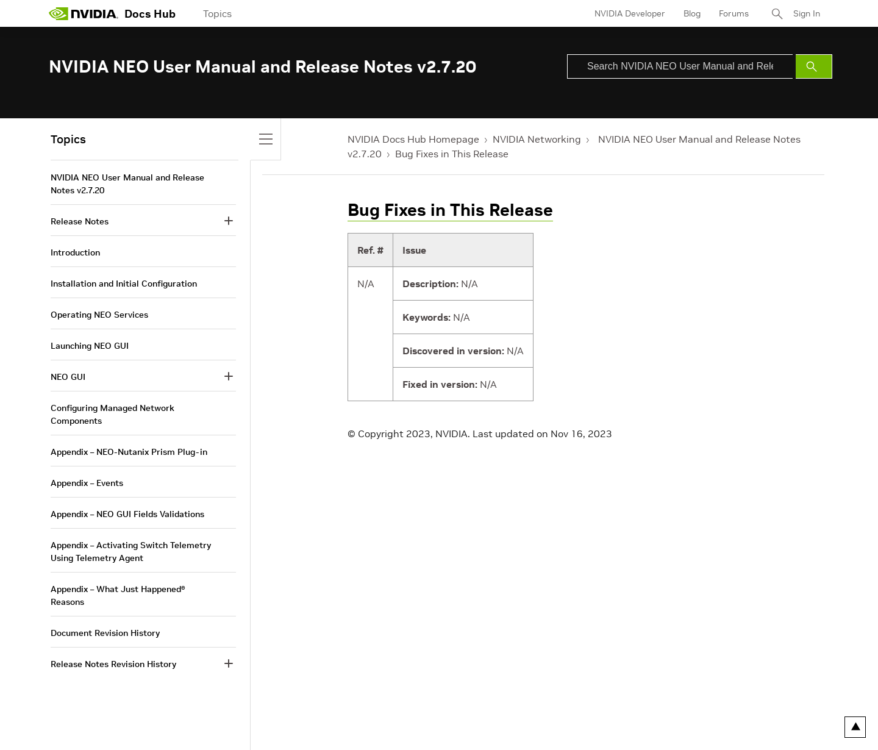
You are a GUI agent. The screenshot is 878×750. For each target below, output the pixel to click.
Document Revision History (105, 632)
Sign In (806, 13)
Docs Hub (150, 14)
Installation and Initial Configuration (124, 283)
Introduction (75, 252)
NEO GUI (68, 376)
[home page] (83, 13)
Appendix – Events (87, 482)
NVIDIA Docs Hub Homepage (413, 139)
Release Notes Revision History (113, 664)
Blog (692, 13)
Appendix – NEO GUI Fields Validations (127, 514)
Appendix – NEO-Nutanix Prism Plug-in (129, 451)
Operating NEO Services (99, 314)
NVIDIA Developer (629, 13)
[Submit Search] (814, 66)
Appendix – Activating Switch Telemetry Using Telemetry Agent (131, 551)
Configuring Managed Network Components (112, 414)
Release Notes (80, 221)
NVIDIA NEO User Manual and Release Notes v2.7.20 (127, 184)
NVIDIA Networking (537, 139)
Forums (734, 13)
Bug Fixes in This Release (452, 154)
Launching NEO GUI (90, 345)
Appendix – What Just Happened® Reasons (118, 595)
